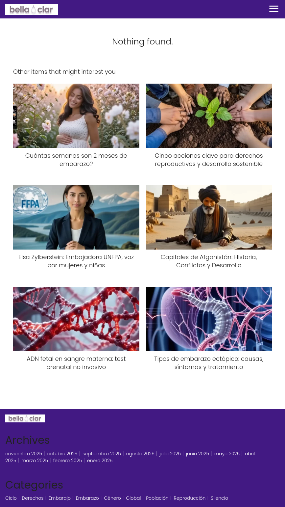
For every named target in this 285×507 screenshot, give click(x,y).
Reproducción (190, 498)
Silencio (219, 498)
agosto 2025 (140, 453)
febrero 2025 (67, 460)
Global (133, 498)
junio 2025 (197, 453)
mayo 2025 (227, 453)
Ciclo (11, 498)
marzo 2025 (34, 460)
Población (157, 498)
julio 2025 (170, 453)
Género (112, 498)
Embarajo (60, 498)
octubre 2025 (62, 453)
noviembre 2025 (23, 453)
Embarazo (87, 498)
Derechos (32, 498)
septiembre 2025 (102, 453)
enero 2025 (99, 460)
